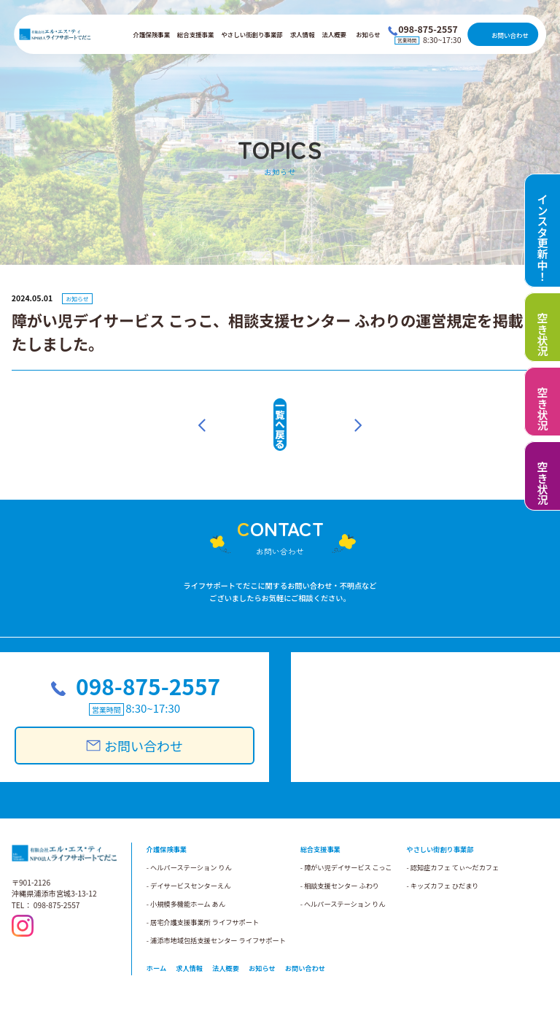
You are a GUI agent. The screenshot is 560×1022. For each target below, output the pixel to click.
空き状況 (543, 334)
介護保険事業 (151, 34)
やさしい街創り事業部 (251, 34)
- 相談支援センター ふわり (339, 857)
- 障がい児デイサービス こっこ (346, 839)
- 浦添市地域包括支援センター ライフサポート (216, 912)
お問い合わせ (510, 35)
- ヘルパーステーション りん (189, 839)
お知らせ (368, 34)
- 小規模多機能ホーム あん (186, 875)
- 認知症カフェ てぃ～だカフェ (452, 839)
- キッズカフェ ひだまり (442, 857)
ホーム (156, 939)
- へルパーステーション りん (343, 875)
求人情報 (302, 34)
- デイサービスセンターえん (189, 857)
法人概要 (334, 34)
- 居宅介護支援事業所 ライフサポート (203, 894)
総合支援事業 (195, 34)
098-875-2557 (144, 661)
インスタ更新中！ (543, 237)
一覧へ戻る (280, 411)
